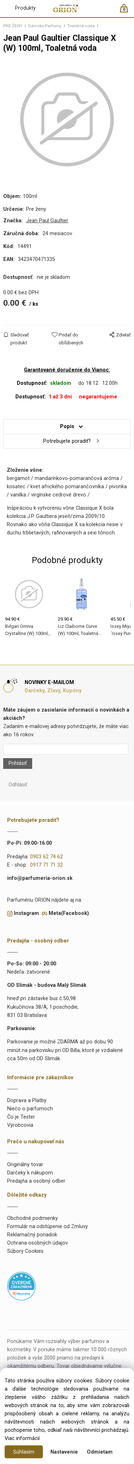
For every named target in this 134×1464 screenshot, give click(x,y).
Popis (67, 426)
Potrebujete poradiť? (67, 441)
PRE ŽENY (13, 25)
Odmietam (100, 1452)
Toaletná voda (81, 25)
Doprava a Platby (26, 1100)
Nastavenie (64, 1452)
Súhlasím (23, 1452)
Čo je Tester (21, 1117)
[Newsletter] (65, 749)
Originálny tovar (25, 1165)
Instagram (26, 913)
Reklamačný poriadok (32, 1235)
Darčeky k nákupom (30, 1173)
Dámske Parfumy (44, 25)
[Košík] (127, 11)
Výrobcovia (20, 1125)
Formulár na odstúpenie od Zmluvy (47, 1226)
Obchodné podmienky (32, 1218)
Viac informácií (22, 1438)
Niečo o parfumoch (30, 1109)
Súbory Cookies (25, 1251)
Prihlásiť (18, 763)
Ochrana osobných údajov (37, 1243)
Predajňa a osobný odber (36, 1181)
